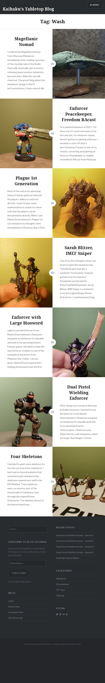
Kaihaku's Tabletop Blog (28, 9)
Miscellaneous (62, 584)
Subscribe (19, 573)
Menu (96, 5)
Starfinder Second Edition (67, 558)
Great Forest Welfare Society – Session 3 (75, 552)
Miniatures (61, 578)
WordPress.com (74, 644)
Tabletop (60, 595)
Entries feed (13, 606)
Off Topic (60, 590)
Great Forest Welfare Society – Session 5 (75, 541)
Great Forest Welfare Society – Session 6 (75, 535)
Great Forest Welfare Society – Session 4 (75, 546)
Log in (11, 601)
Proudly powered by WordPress (37, 644)
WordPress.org (15, 618)
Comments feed (15, 612)
